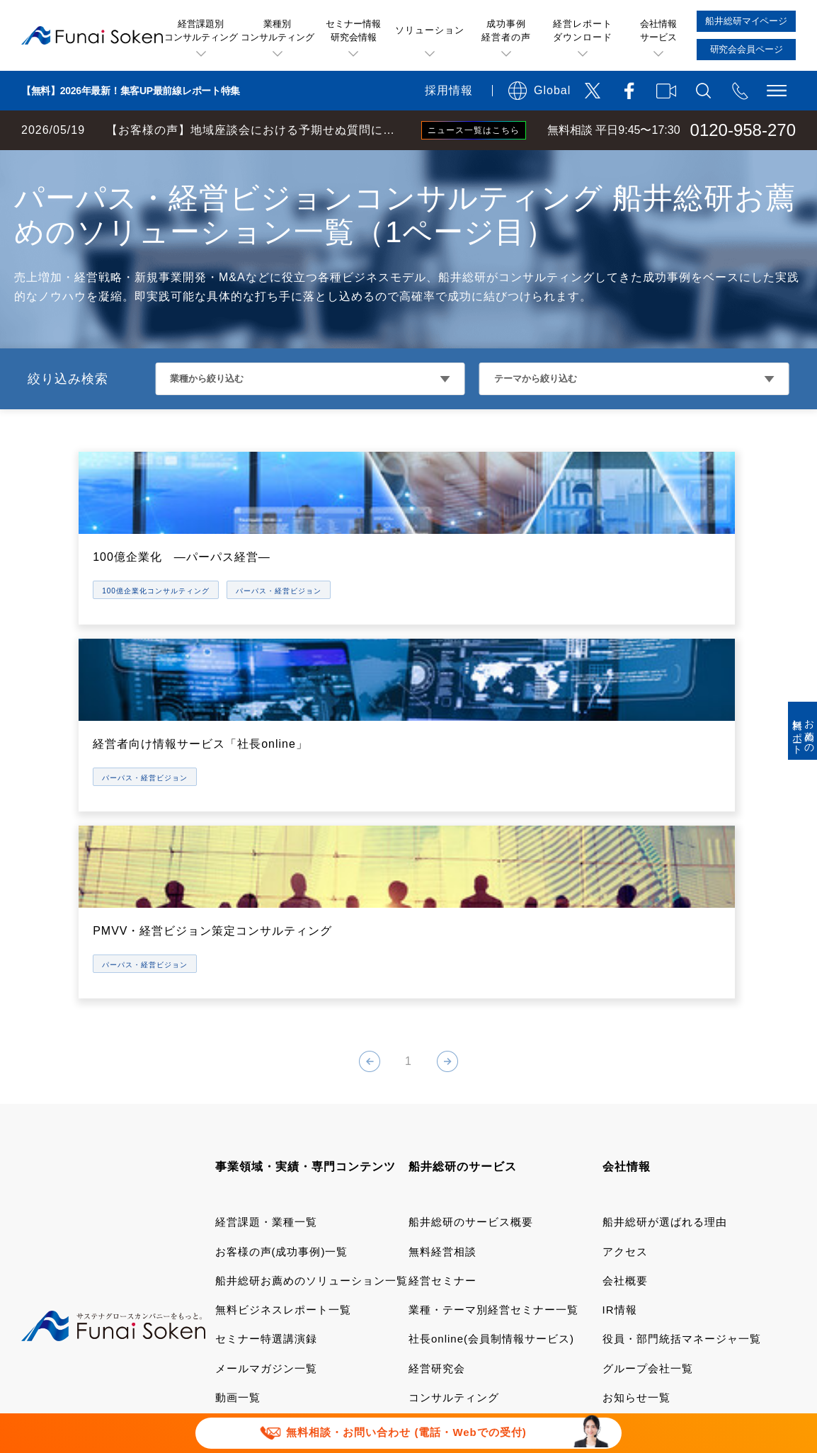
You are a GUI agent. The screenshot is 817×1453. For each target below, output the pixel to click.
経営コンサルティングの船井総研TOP (105, 164)
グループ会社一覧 (647, 1063)
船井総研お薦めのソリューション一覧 (311, 975)
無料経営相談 (442, 946)
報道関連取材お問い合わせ (411, 1290)
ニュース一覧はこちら (474, 130)
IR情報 (619, 1005)
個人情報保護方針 (349, 1269)
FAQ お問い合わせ (263, 1290)
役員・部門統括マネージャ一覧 (681, 1034)
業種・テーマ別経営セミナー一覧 (493, 1005)
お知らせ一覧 (636, 1092)
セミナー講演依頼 (555, 1290)
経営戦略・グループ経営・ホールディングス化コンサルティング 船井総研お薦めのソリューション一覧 (461, 164)
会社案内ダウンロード (659, 1180)
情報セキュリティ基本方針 (674, 1269)
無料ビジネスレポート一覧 (283, 1005)
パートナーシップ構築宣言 (284, 1312)
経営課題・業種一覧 (266, 917)
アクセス (625, 946)
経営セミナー (442, 975)
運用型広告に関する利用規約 (468, 1247)
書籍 (226, 1151)
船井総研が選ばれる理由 (664, 917)
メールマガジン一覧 (266, 1063)
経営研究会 (436, 1063)
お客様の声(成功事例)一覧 (281, 946)
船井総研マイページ (459, 1122)
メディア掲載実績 (647, 1122)
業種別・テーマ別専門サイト (288, 1122)
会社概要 (625, 975)
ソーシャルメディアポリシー (500, 1269)
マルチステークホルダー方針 (457, 1312)
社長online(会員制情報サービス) (491, 1034)
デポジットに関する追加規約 (647, 1247)
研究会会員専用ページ (465, 1151)
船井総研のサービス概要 (470, 917)
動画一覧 (238, 1092)
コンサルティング (453, 1092)
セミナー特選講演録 (266, 1034)
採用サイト (630, 1151)
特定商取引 (244, 1269)
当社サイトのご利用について (289, 1247)
